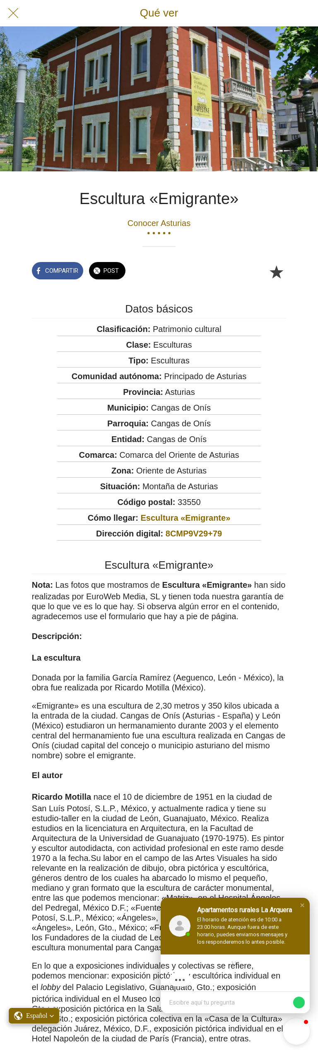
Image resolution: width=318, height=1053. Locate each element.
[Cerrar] (13, 13)
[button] (302, 905)
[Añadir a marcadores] (276, 271)
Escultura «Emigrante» (186, 517)
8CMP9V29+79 (194, 533)
